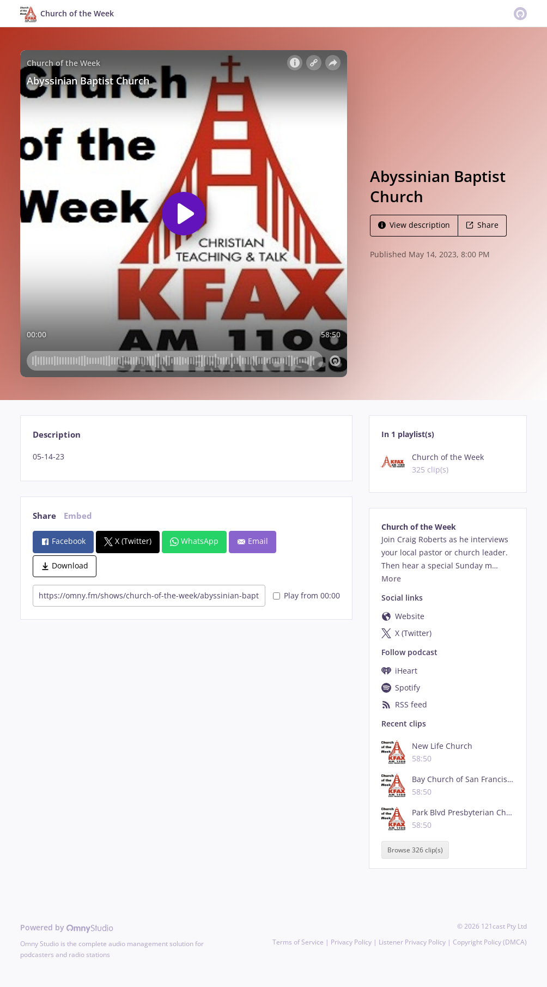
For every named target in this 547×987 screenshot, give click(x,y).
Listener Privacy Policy (412, 942)
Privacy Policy (351, 942)
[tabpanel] (186, 456)
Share (482, 225)
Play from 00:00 (306, 595)
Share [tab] (44, 516)
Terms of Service (298, 942)
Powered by (66, 927)
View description (414, 225)
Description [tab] (57, 434)
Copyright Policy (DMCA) (490, 942)
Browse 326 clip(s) (415, 850)
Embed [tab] (78, 516)
